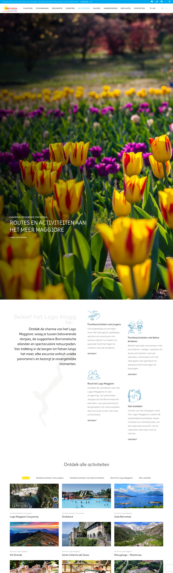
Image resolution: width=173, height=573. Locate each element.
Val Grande (16, 554)
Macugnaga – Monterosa (128, 554)
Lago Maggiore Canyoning (24, 516)
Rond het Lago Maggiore (123, 513)
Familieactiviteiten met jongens (21, 513)
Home (12, 237)
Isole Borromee (122, 516)
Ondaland (67, 516)
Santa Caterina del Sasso (75, 554)
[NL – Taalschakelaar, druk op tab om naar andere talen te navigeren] (164, 8)
